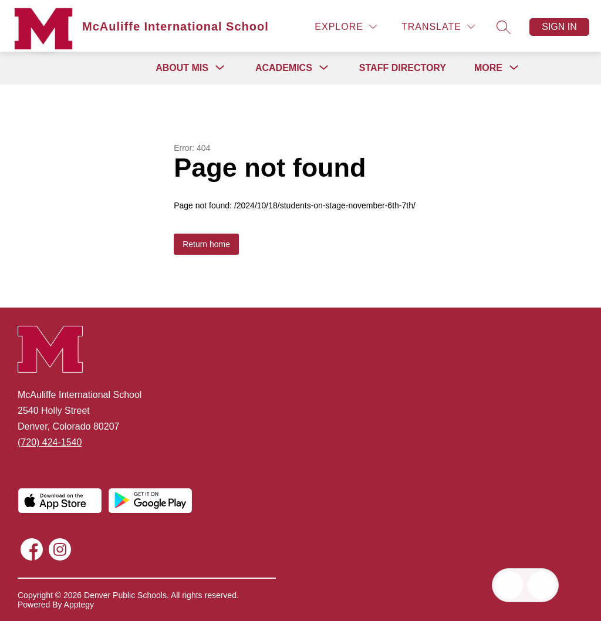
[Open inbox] (509, 585)
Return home (206, 244)
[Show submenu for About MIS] (182, 68)
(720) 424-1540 (50, 442)
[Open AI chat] (542, 585)
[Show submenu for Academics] (283, 68)
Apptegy (79, 604)
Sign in (559, 27)
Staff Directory (402, 68)
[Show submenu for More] (488, 68)
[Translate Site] (438, 26)
